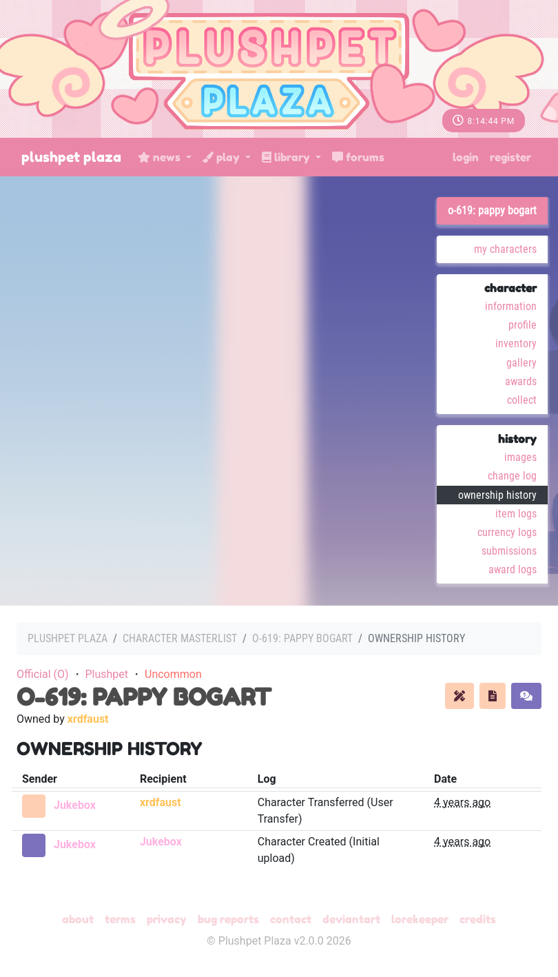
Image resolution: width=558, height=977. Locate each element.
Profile (522, 324)
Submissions (509, 550)
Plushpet (106, 674)
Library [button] (287, 157)
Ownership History (497, 495)
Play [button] (222, 157)
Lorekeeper (419, 919)
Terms (120, 919)
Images (520, 457)
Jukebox (75, 805)
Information (511, 306)
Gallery (521, 362)
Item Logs (516, 513)
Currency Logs (507, 532)
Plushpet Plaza (71, 157)
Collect (522, 400)
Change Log (512, 475)
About (78, 919)
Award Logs (512, 569)
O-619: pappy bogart (492, 210)
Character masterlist (180, 638)
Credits (477, 919)
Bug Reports (228, 919)
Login (466, 157)
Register (510, 157)
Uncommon (173, 674)
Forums (358, 157)
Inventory (516, 343)
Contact (290, 919)
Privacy (167, 919)
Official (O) (43, 674)
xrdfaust (88, 719)
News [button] (160, 157)
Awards (521, 381)
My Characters (505, 249)
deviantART (351, 919)
